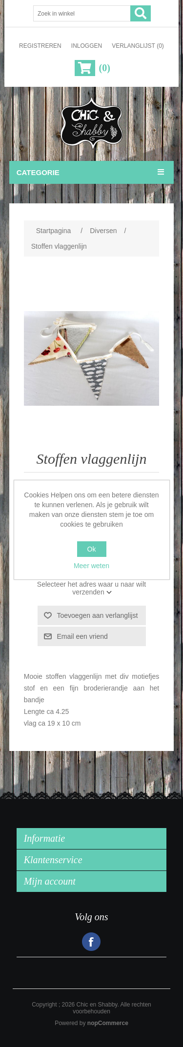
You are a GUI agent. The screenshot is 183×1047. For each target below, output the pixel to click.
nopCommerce (107, 1023)
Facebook (91, 941)
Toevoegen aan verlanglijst (97, 615)
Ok (91, 549)
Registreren (40, 45)
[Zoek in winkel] (82, 13)
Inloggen (86, 45)
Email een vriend (82, 636)
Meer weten (91, 566)
